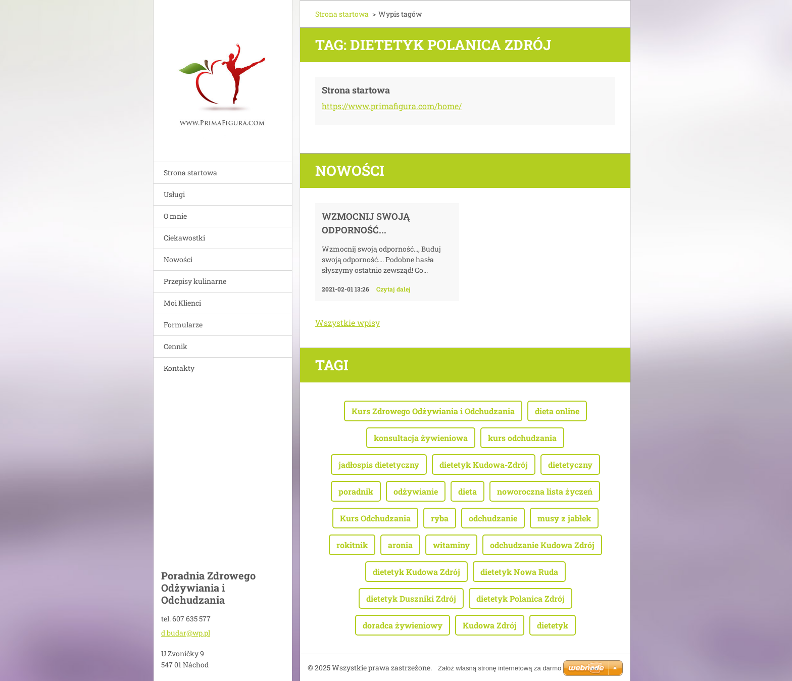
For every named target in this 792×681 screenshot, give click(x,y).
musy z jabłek (564, 518)
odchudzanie (493, 518)
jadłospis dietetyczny (378, 464)
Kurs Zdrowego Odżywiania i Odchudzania (433, 411)
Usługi (174, 194)
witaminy (451, 545)
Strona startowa (190, 172)
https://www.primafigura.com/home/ (392, 106)
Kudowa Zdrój (490, 625)
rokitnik (352, 545)
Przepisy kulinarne (195, 281)
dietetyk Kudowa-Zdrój (483, 464)
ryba (440, 518)
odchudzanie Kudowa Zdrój (542, 545)
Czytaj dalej (393, 289)
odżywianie (415, 491)
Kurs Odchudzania (375, 518)
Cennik (175, 346)
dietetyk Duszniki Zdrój (411, 598)
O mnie (175, 216)
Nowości (178, 259)
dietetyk (552, 625)
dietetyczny (570, 464)
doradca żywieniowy (402, 625)
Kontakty (179, 368)
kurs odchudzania (522, 437)
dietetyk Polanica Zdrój (520, 598)
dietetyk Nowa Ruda (519, 571)
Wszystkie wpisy (347, 322)
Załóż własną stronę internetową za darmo (499, 668)
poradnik (355, 491)
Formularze (183, 324)
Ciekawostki (184, 237)
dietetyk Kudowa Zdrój (416, 571)
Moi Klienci (182, 303)
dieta (467, 491)
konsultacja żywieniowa (421, 437)
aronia (400, 545)
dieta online (557, 411)
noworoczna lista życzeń (544, 491)
